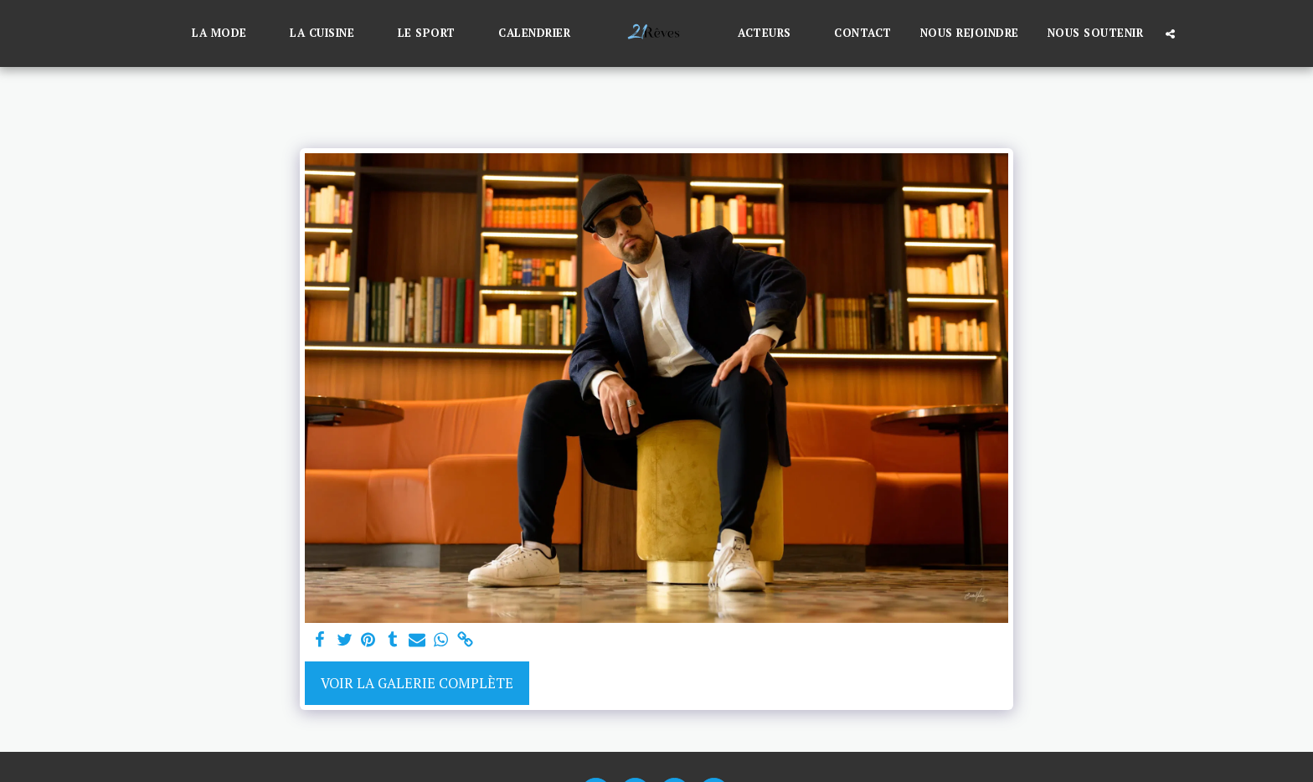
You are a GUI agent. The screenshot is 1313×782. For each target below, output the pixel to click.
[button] (226, 33)
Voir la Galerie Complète (417, 683)
